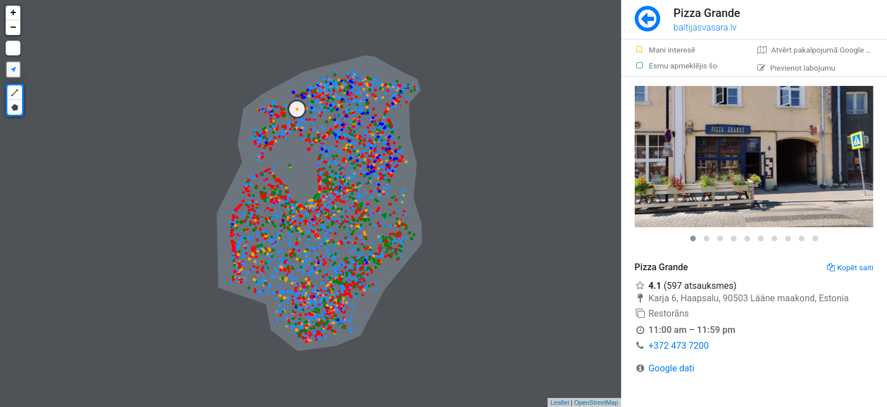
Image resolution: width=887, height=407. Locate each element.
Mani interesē (665, 49)
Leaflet (559, 402)
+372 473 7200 (678, 345)
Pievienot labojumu (796, 67)
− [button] (13, 27)
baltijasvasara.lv (705, 27)
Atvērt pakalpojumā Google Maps (821, 49)
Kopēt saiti (850, 267)
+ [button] (13, 13)
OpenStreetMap (596, 402)
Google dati (671, 368)
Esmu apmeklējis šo (676, 65)
